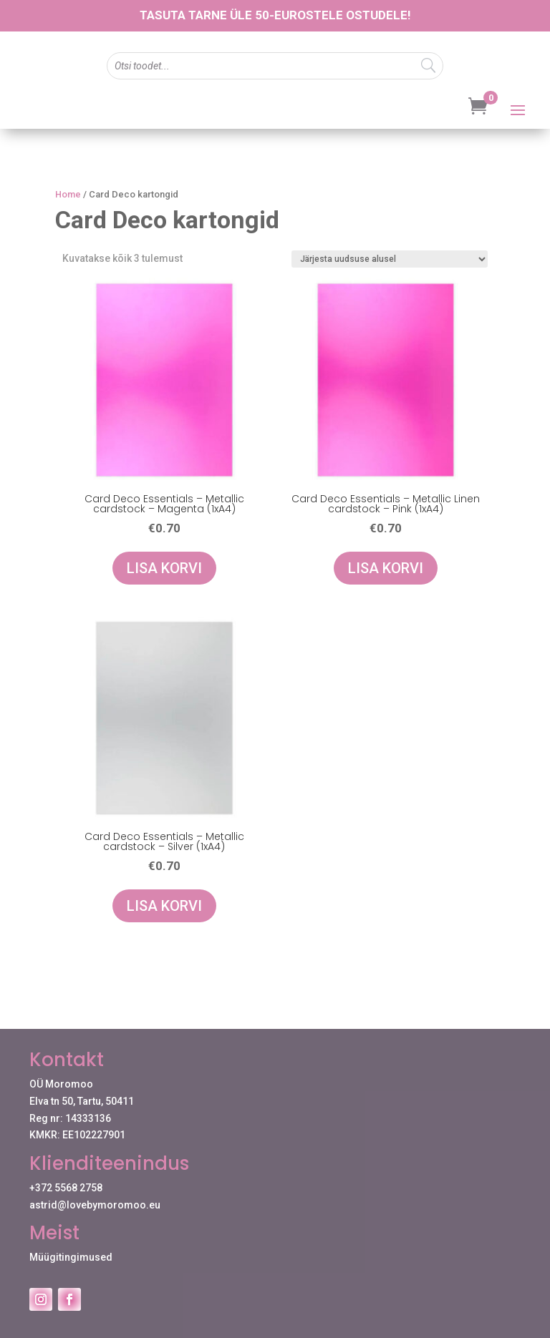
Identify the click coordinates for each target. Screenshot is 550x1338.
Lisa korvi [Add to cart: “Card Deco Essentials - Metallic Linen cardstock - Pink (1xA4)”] (385, 568)
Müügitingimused (70, 1257)
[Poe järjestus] (389, 259)
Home (68, 194)
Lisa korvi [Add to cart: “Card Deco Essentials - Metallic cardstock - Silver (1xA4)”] (164, 905)
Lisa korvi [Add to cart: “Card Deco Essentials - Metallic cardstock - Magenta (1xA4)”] (164, 568)
